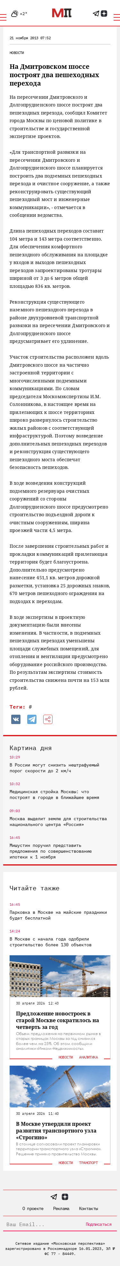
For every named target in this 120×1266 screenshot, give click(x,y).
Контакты (88, 1208)
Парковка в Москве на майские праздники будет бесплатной (58, 915)
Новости (17, 52)
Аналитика (88, 1057)
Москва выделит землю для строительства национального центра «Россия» (58, 821)
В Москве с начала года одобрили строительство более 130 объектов (51, 942)
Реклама (61, 1208)
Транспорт (88, 1162)
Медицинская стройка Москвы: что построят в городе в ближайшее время (54, 794)
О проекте (33, 1208)
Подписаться (98, 1224)
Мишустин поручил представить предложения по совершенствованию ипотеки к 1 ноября (51, 851)
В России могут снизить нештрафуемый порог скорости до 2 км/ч (54, 768)
